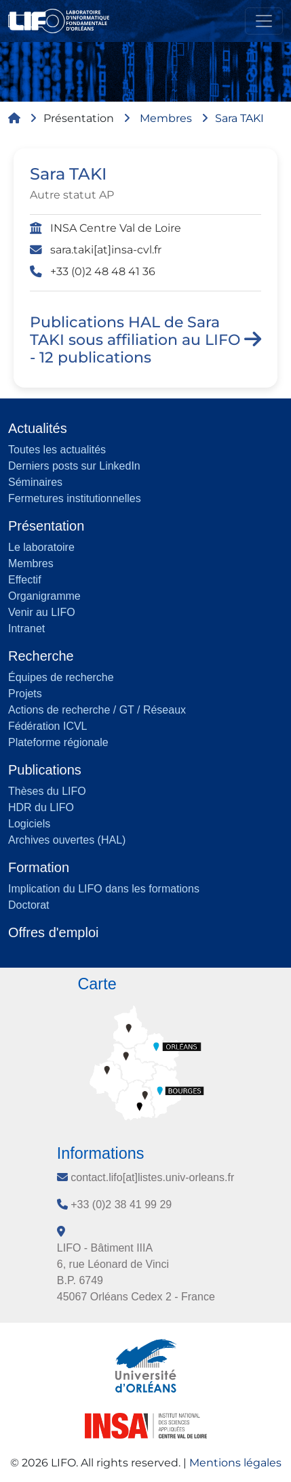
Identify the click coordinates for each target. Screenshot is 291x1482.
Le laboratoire (41, 547)
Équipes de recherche (61, 677)
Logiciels (29, 823)
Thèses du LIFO (47, 791)
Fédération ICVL (48, 726)
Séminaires (35, 482)
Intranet (26, 628)
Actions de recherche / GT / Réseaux (97, 710)
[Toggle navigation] (264, 21)
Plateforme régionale (58, 742)
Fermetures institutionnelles (74, 498)
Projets (25, 693)
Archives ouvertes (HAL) (66, 840)
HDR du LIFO (41, 807)
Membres (166, 118)
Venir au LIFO (41, 612)
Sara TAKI (239, 118)
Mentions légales (235, 1462)
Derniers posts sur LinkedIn (74, 466)
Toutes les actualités (57, 449)
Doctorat (28, 905)
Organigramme (44, 596)
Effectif (24, 579)
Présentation (78, 118)
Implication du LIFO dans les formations (103, 888)
